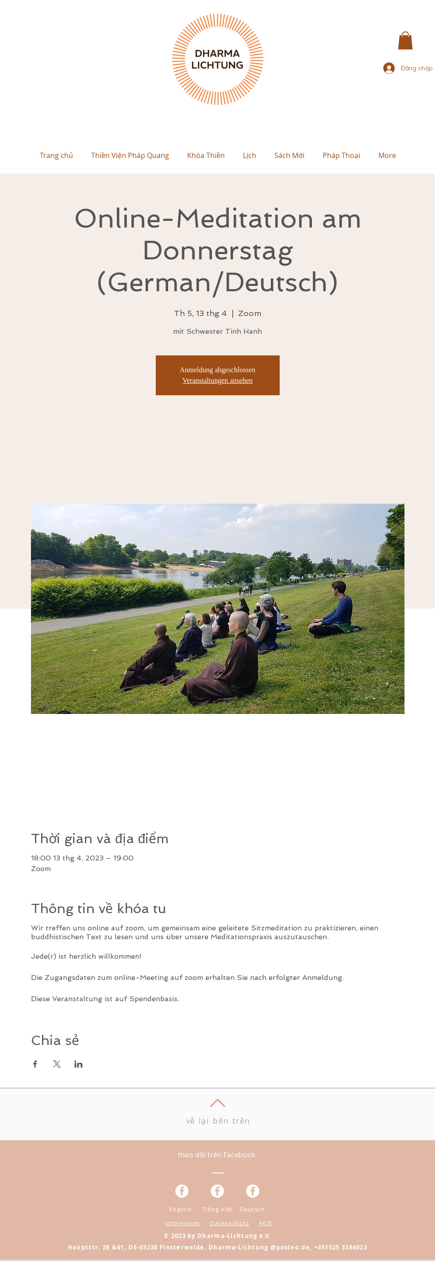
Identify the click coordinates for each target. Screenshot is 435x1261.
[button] (405, 40)
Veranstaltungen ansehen (217, 380)
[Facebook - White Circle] (252, 1191)
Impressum (182, 1223)
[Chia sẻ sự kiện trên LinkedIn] (78, 1064)
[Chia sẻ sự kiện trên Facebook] (35, 1064)
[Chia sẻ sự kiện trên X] (57, 1064)
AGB (265, 1223)
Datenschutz (229, 1223)
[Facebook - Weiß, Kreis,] (182, 1191)
